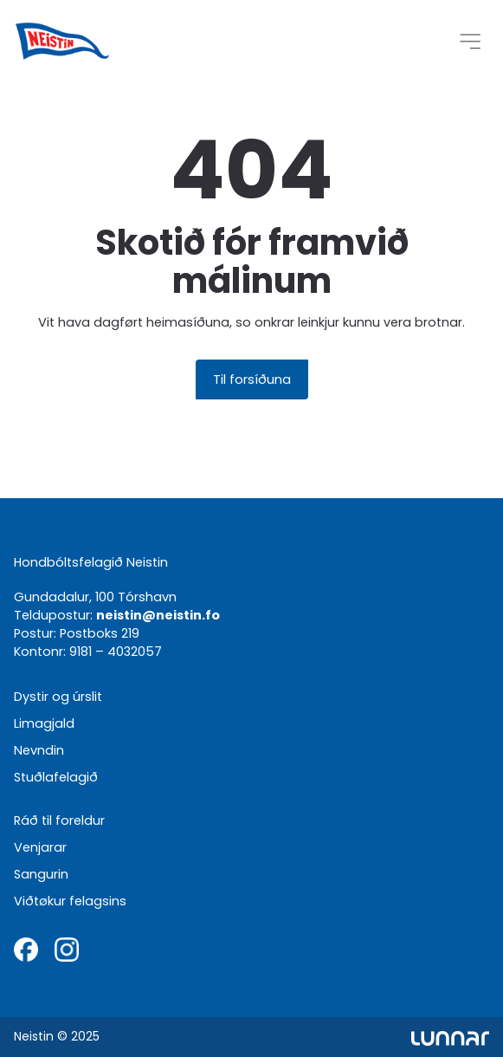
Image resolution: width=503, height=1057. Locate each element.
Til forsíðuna (252, 379)
